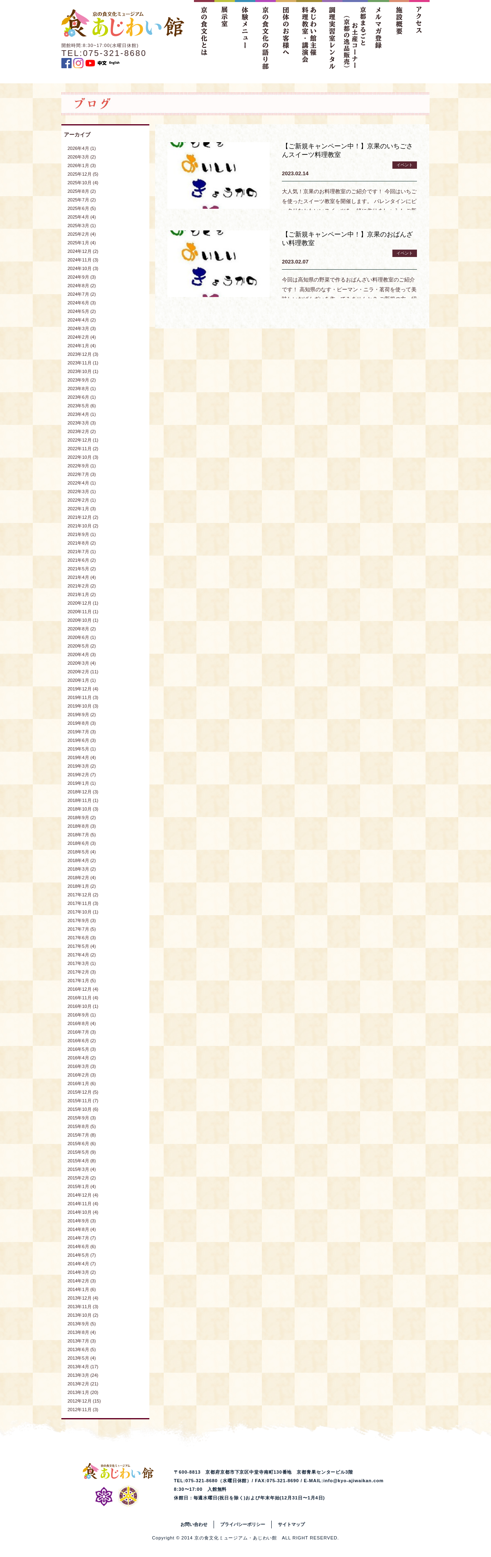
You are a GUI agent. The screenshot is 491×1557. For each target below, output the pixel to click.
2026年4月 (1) (82, 148)
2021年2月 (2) (82, 585)
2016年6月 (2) (82, 1040)
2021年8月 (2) (82, 543)
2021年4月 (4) (82, 577)
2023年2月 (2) (82, 431)
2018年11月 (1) (83, 800)
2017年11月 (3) (83, 903)
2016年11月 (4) (83, 997)
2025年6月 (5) (82, 208)
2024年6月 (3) (82, 302)
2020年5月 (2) (82, 645)
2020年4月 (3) (82, 654)
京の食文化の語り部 (265, 34)
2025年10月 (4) (83, 182)
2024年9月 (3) (82, 277)
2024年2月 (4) (82, 337)
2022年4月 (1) (82, 482)
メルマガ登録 (378, 34)
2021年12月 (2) (83, 517)
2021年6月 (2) (82, 560)
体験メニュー (245, 34)
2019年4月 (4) (82, 757)
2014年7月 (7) (82, 1237)
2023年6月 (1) (82, 397)
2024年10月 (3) (83, 268)
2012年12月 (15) (84, 1400)
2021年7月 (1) (82, 551)
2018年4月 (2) (82, 860)
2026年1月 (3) (82, 165)
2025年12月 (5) (83, 174)
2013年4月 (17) (83, 1366)
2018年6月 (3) (82, 843)
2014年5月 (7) (82, 1255)
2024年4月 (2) (82, 319)
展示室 (224, 34)
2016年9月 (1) (82, 1014)
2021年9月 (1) (82, 534)
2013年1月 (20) (83, 1392)
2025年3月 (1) (82, 225)
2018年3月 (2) (82, 869)
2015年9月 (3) (82, 1117)
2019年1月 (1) (82, 783)
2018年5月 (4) (82, 851)
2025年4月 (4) (82, 216)
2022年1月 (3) (82, 508)
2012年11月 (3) (83, 1409)
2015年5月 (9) (82, 1152)
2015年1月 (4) (82, 1186)
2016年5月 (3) (82, 1049)
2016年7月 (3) (82, 1032)
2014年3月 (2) (82, 1272)
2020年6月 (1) (82, 637)
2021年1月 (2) (82, 594)
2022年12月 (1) (83, 440)
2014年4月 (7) (82, 1263)
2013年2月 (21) (83, 1383)
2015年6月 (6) (82, 1143)
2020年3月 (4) (82, 663)
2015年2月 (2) (82, 1177)
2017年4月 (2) (82, 954)
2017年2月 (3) (82, 971)
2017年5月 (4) (82, 946)
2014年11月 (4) (83, 1203)
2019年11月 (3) (83, 697)
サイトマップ (291, 1524)
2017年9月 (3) (82, 920)
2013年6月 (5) (82, 1349)
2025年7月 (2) (82, 199)
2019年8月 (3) (82, 723)
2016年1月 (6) (82, 1083)
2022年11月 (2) (83, 448)
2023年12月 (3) (83, 354)
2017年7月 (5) (82, 929)
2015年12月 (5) (83, 1092)
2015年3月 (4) (82, 1169)
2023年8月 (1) (82, 388)
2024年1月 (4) (82, 345)
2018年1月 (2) (82, 886)
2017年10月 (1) (83, 911)
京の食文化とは (204, 34)
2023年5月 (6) (82, 405)
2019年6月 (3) (82, 740)
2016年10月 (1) (83, 1006)
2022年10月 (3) (83, 457)
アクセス (419, 34)
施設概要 (399, 34)
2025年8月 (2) (82, 191)
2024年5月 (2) (82, 311)
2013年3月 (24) (83, 1375)
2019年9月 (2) (82, 714)
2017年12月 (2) (83, 894)
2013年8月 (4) (82, 1332)
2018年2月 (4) (82, 877)
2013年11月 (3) (83, 1306)
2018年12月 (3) (83, 791)
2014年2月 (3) (82, 1280)
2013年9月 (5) (82, 1323)
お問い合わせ (193, 1524)
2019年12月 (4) (83, 688)
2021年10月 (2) (83, 525)
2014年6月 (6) (82, 1246)
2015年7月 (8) (82, 1135)
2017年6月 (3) (82, 937)
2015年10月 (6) (83, 1109)
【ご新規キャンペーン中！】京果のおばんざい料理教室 (347, 238)
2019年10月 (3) (83, 706)
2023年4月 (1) (82, 414)
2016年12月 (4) (83, 989)
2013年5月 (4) (82, 1358)
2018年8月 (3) (82, 826)
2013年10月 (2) (83, 1315)
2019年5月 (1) (82, 748)
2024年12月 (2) (83, 251)
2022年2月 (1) (82, 500)
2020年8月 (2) (82, 628)
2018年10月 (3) (83, 808)
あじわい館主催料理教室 (309, 34)
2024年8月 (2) (82, 285)
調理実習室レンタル (332, 34)
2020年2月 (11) (83, 671)
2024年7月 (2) (82, 294)
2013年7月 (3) (82, 1340)
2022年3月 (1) (82, 491)
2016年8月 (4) (82, 1023)
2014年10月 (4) (83, 1212)
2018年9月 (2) (82, 817)
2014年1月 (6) (82, 1289)
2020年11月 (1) (83, 611)
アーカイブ (77, 135)
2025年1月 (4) (82, 242)
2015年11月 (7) (83, 1100)
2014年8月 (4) (82, 1229)
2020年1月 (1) (82, 680)
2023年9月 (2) (82, 380)
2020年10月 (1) (83, 620)
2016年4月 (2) (82, 1057)
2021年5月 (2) (82, 568)
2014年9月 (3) (82, 1220)
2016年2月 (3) (82, 1074)
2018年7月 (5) (82, 834)
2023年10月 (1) (83, 371)
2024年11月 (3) (83, 259)
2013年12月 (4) (83, 1298)
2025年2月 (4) (82, 234)
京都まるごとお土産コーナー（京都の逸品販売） (355, 34)
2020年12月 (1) (83, 603)
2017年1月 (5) (82, 980)
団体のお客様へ (286, 34)
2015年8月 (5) (82, 1126)
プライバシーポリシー (242, 1524)
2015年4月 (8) (82, 1160)
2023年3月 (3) (82, 422)
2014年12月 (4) (83, 1195)
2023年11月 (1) (83, 362)
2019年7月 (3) (82, 731)
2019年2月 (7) (82, 774)
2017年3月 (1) (82, 963)
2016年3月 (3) (82, 1066)
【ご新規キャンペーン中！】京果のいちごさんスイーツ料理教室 (347, 150)
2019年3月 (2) (82, 766)
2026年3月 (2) (82, 156)
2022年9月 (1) (82, 465)
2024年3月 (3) (82, 328)
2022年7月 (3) (82, 474)
